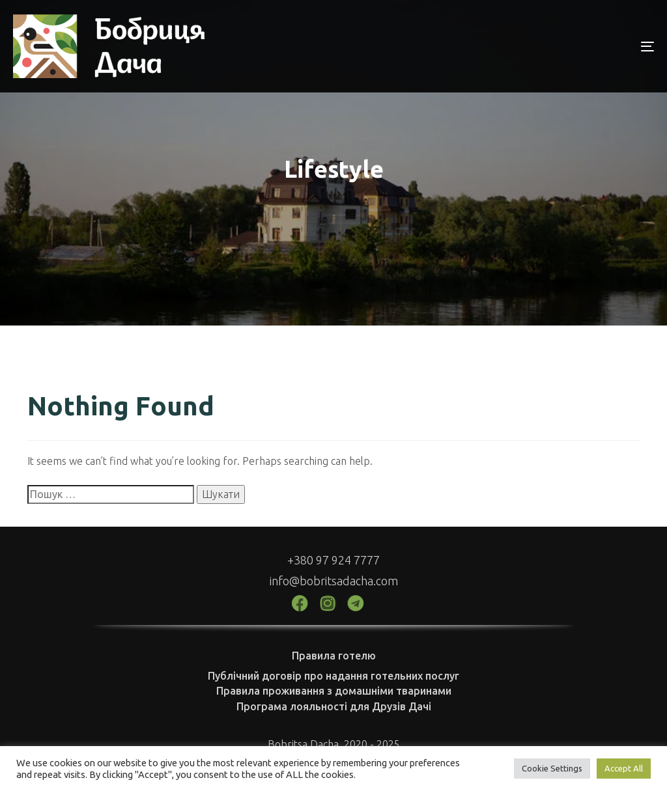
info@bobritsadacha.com (334, 580)
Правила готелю (334, 655)
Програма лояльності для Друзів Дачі (333, 706)
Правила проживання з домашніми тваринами (333, 691)
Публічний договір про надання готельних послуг (333, 676)
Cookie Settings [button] (552, 768)
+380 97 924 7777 (333, 559)
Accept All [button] (623, 768)
